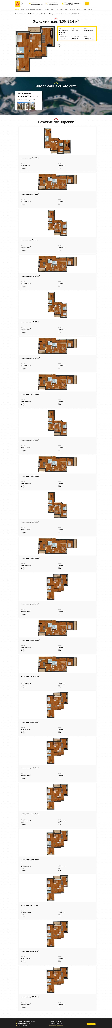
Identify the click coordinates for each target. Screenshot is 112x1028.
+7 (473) (68, 3)
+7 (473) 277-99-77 (22, 1025)
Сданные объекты (48, 9)
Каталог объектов (20, 13)
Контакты (89, 9)
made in (91, 1023)
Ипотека (71, 9)
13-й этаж (75, 30)
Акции (17, 9)
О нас (83, 9)
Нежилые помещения (35, 9)
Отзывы (77, 9)
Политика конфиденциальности (56, 1024)
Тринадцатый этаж (56, 13)
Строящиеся (60, 9)
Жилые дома (24, 9)
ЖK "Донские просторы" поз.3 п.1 (38, 13)
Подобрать (87, 3)
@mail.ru (53, 4)
